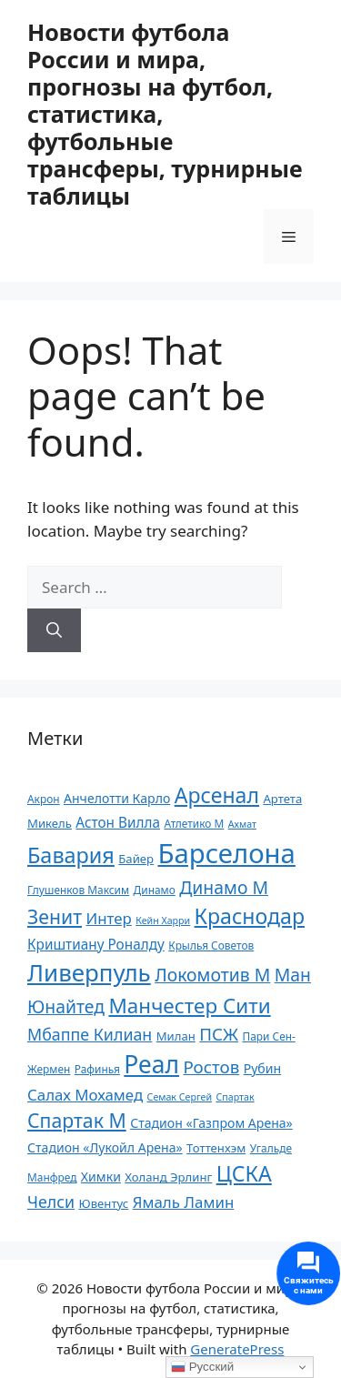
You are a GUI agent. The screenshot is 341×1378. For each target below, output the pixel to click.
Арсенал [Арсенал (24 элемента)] (217, 795)
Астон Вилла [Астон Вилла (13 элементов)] (117, 822)
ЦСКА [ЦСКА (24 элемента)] (244, 1173)
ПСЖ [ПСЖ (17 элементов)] (218, 1033)
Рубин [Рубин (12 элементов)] (262, 1068)
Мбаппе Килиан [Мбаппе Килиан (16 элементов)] (89, 1034)
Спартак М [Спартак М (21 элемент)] (76, 1120)
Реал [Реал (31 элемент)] (151, 1064)
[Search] (54, 630)
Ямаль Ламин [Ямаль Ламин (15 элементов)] (184, 1202)
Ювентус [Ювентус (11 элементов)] (104, 1203)
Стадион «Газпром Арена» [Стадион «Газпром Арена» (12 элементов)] (211, 1123)
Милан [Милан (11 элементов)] (176, 1036)
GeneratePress (237, 1349)
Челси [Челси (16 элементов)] (51, 1201)
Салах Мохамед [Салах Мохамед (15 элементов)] (85, 1094)
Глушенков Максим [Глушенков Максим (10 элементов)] (78, 889)
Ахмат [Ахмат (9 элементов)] (242, 824)
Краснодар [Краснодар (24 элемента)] (250, 915)
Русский (202, 1367)
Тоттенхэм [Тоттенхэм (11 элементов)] (216, 1148)
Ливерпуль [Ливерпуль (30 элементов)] (89, 972)
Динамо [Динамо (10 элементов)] (155, 889)
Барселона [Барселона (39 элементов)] (226, 853)
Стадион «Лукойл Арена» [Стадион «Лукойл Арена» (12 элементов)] (105, 1147)
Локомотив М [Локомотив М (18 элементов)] (212, 974)
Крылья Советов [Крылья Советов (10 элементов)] (211, 945)
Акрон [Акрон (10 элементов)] (43, 798)
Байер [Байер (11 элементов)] (136, 858)
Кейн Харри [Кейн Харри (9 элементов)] (162, 920)
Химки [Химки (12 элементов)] (101, 1176)
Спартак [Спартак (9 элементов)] (235, 1097)
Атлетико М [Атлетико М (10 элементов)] (194, 823)
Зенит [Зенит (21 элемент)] (54, 916)
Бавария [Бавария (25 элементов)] (71, 855)
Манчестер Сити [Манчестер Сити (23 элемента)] (189, 1005)
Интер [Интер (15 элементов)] (108, 918)
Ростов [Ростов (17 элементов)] (211, 1066)
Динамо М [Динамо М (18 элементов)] (223, 887)
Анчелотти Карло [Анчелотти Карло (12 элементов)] (117, 798)
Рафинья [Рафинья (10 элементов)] (97, 1068)
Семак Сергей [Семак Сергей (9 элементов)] (179, 1097)
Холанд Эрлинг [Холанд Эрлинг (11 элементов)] (168, 1177)
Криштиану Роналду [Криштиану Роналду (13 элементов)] (96, 944)
